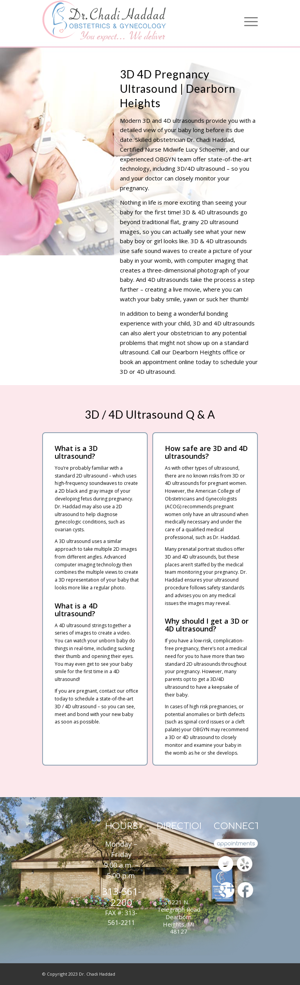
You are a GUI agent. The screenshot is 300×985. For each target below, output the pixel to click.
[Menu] (249, 21)
